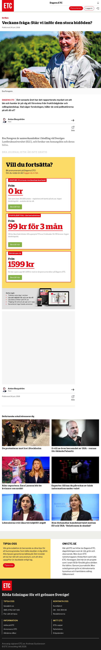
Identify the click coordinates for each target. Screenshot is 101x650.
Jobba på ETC (9, 625)
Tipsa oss (8, 565)
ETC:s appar (58, 625)
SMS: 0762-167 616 (12, 610)
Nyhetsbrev (58, 629)
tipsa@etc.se (9, 606)
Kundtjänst (57, 606)
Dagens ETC (74, 2)
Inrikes (5, 18)
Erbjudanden (58, 633)
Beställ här (15, 207)
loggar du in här (31, 173)
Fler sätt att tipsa (10, 614)
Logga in (88, 8)
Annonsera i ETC (10, 629)
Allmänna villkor (10, 633)
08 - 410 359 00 (60, 610)
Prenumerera (75, 8)
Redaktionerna (59, 614)
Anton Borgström (16, 119)
